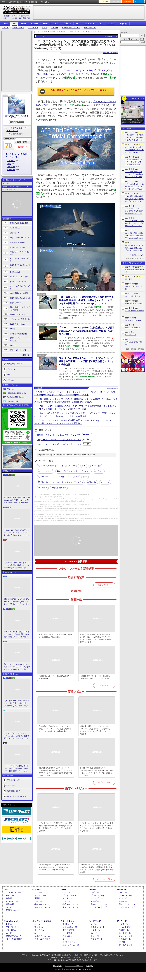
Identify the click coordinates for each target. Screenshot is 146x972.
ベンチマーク (97, 939)
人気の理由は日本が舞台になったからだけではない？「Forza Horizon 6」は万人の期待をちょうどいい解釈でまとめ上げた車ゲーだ (55, 728)
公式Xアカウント (15, 2)
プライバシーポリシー (15, 780)
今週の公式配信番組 (17, 242)
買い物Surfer (14, 329)
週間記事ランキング (14, 364)
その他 (122, 942)
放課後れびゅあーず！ (18, 350)
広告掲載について (14, 791)
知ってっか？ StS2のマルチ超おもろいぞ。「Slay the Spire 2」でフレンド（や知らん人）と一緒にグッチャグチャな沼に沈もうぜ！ (17, 667)
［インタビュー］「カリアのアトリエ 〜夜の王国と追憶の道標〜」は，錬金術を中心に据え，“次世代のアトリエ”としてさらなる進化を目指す (17, 703)
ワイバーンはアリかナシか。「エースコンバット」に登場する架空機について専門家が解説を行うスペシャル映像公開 (86, 361)
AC (100, 23)
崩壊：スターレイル (132, 327)
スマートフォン (67, 921)
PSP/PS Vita (122, 889)
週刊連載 (10, 904)
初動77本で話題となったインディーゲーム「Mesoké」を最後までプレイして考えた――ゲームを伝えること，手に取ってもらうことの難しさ (17, 601)
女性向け (67, 23)
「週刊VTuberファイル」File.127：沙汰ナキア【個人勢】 (55, 677)
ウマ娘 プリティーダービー (133, 287)
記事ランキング (13, 910)
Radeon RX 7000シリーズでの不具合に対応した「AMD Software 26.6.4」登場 (134, 248)
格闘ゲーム (124, 930)
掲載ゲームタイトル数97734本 (16, 16)
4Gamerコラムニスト (17, 314)
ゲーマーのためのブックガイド (20, 287)
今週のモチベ (15, 233)
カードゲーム (125, 933)
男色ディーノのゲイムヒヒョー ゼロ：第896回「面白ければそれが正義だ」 (55, 635)
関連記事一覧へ (112, 388)
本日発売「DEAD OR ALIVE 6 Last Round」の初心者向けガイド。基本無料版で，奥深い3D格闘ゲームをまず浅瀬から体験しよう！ (17, 500)
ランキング (139, 1)
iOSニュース (68, 924)
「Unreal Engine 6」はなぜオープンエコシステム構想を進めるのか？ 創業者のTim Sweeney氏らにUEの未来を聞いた (16, 768)
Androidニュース (70, 927)
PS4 (45, 74)
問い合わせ (45, 2)
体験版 (44, 27)
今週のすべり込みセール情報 (20, 266)
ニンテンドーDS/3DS (41, 921)
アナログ (111, 23)
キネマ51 (13, 345)
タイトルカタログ (42, 907)
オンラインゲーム (14, 892)
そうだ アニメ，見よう (18, 282)
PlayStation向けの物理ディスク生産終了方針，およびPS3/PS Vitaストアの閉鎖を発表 (134, 150)
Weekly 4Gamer (15, 228)
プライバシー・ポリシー (74, 966)
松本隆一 (59, 487)
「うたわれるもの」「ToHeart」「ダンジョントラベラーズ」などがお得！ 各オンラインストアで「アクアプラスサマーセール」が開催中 (134, 186)
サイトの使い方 (31, 2)
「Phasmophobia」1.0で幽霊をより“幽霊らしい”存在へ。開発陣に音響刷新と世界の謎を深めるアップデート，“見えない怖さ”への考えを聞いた (96, 868)
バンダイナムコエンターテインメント (74, 471)
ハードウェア (88, 23)
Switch (45, 23)
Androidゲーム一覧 (71, 945)
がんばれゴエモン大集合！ (133, 343)
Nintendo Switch (12, 401)
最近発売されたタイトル (71, 27)
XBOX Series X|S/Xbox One (16, 393)
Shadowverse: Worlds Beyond (134, 271)
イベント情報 (125, 927)
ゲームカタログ (90, 27)
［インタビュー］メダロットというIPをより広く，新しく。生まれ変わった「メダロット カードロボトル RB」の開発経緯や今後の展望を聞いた (17, 736)
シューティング (46, 471)
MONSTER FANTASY (133, 320)
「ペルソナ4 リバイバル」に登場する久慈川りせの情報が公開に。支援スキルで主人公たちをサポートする (134, 211)
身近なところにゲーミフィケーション (20, 339)
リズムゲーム (125, 939)
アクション (96, 466)
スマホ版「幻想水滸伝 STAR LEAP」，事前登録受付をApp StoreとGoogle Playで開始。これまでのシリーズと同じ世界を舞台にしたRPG (134, 235)
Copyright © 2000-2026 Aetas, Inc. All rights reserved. (73, 969)
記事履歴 (127, 1)
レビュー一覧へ (104, 782)
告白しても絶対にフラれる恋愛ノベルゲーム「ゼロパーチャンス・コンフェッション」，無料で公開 (134, 223)
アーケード (122, 921)
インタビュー (33, 27)
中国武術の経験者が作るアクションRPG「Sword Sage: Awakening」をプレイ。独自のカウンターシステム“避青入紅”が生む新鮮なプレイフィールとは (55, 771)
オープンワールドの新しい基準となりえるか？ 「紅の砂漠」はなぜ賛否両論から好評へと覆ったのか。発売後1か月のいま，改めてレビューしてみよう (17, 634)
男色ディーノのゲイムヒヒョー (20, 253)
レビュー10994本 (10, 18)
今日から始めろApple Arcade (20, 298)
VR (77, 23)
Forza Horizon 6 (130, 335)
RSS (3, 2)
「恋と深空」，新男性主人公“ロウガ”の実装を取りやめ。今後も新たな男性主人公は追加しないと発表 (134, 137)
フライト (99, 471)
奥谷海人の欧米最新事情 (19, 223)
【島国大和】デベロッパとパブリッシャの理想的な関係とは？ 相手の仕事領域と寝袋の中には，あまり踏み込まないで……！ (16, 565)
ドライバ (10, 380)
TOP (6, 23)
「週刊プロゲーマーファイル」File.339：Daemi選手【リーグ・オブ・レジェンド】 (95, 677)
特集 (9, 164)
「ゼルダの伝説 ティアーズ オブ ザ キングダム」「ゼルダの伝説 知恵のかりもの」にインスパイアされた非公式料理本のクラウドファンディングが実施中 (134, 162)
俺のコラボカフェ (16, 303)
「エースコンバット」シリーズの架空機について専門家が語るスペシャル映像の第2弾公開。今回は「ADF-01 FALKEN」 (86, 330)
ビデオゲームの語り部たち (20, 319)
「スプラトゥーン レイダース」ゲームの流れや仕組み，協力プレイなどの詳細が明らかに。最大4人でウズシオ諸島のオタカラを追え (134, 174)
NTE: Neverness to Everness (134, 312)
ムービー (54, 27)
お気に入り (115, 1)
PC (14, 24)
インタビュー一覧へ (104, 879)
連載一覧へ (27, 355)
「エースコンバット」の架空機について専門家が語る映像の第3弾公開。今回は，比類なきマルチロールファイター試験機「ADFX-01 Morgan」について (86, 300)
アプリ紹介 (67, 936)
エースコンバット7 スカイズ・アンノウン (16, 117)
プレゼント (11, 369)
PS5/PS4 (34, 23)
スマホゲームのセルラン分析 (20, 259)
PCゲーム (10, 389)
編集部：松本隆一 (110, 53)
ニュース (11, 160)
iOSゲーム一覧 (69, 942)
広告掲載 (89, 966)
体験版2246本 (24, 18)
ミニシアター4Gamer (17, 324)
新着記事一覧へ (104, 585)
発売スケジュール (42, 904)
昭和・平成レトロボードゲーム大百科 (20, 308)
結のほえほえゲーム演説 (19, 293)
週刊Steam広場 (15, 272)
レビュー (5, 27)
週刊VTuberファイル (17, 247)
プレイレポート (18, 27)
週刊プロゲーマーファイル (20, 238)
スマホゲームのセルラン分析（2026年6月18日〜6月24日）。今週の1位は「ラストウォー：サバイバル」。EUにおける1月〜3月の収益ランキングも (96, 638)
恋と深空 (128, 279)
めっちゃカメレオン (132, 296)
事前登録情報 (68, 930)
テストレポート (98, 927)
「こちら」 (86, 957)
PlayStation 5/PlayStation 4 (16, 397)
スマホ (56, 23)
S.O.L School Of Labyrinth (134, 303)
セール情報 (67, 933)
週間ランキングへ (138, 255)
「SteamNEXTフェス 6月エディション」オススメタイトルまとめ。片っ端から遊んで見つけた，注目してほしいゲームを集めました (16, 532)
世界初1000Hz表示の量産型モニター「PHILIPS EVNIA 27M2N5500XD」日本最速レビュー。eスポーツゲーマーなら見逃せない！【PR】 (96, 771)
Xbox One (54, 74)
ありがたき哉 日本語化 (18, 334)
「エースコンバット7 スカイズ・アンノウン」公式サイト (78, 91)
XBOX (23, 23)
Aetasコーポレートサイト (16, 796)
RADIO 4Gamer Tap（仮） (19, 277)
